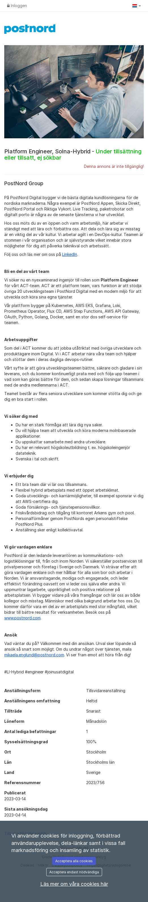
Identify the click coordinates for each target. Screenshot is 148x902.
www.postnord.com (22, 617)
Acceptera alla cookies (74, 861)
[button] (137, 5)
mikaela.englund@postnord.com (34, 654)
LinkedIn (69, 254)
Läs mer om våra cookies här (74, 884)
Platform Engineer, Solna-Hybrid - (72, 154)
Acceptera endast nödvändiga (74, 872)
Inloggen (17, 5)
